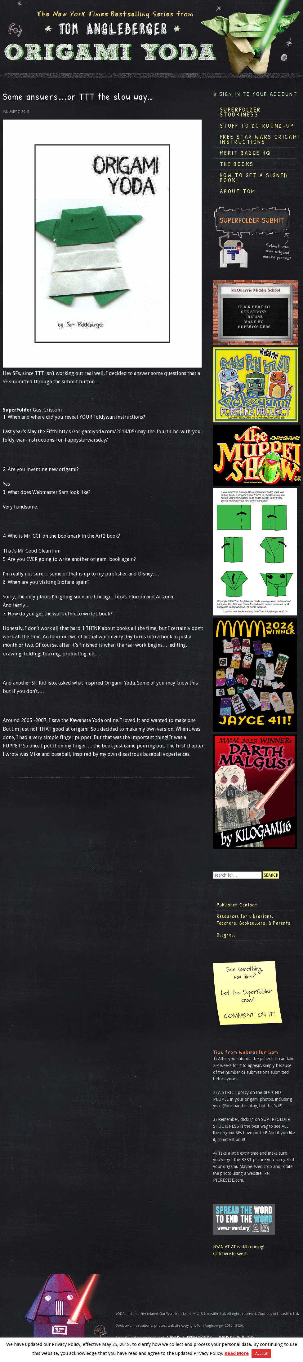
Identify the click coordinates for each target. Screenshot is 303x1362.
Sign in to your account (258, 94)
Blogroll (226, 934)
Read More (237, 1353)
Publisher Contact (237, 904)
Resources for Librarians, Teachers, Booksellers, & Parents (254, 919)
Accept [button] (261, 1353)
